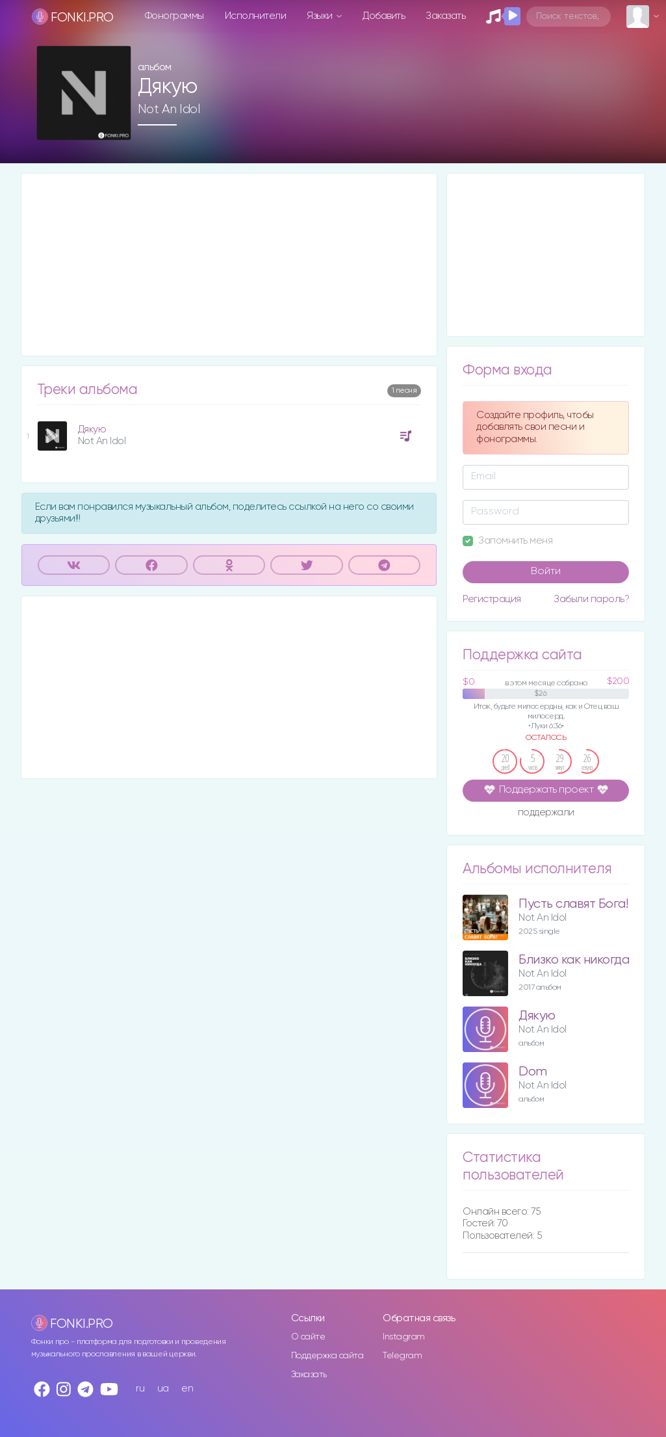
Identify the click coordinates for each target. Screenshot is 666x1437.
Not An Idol (169, 109)
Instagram (404, 1336)
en (187, 1388)
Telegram (402, 1355)
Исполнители (256, 16)
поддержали (546, 813)
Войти (546, 571)
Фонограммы (174, 16)
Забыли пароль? (591, 599)
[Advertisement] (229, 265)
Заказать (445, 16)
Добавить (384, 16)
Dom (533, 1072)
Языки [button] (321, 16)
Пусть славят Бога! (573, 904)
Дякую (92, 429)
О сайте (308, 1336)
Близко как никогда (574, 960)
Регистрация (492, 599)
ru (140, 1388)
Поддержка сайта (327, 1355)
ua (163, 1388)
